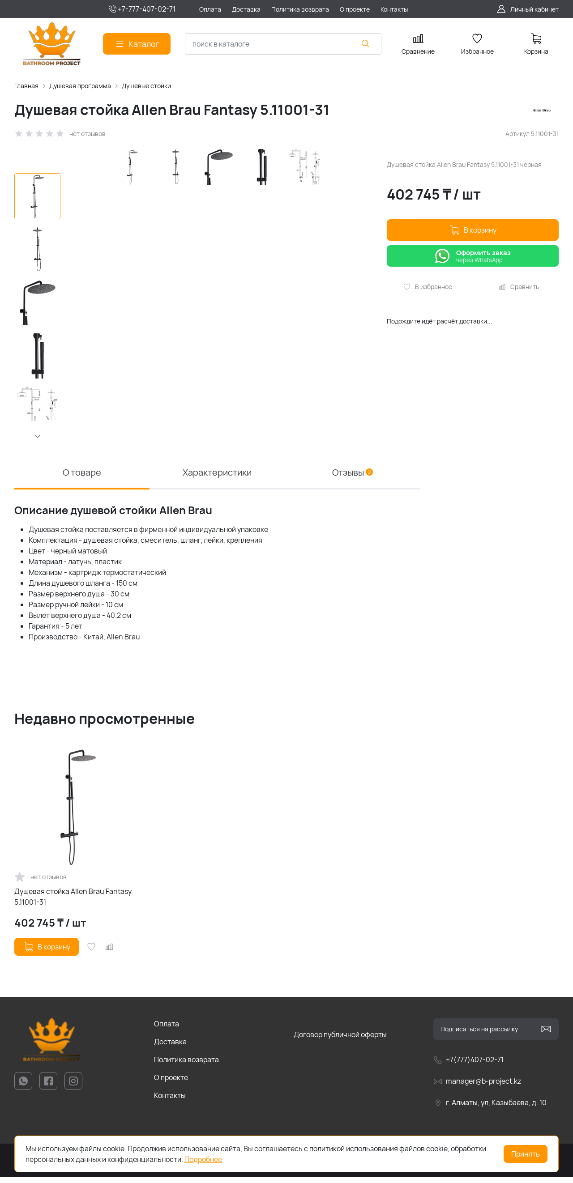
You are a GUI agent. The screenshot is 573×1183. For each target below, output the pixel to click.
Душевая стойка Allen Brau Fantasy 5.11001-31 (73, 902)
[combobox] (283, 44)
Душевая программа (80, 85)
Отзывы (352, 478)
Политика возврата (186, 1065)
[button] (37, 436)
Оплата (166, 1029)
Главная (26, 85)
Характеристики (217, 478)
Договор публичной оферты (340, 1040)
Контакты (170, 1101)
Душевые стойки (146, 85)
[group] (221, 299)
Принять (525, 1154)
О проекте (171, 1083)
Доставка (170, 1047)
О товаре (82, 478)
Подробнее (203, 1159)
